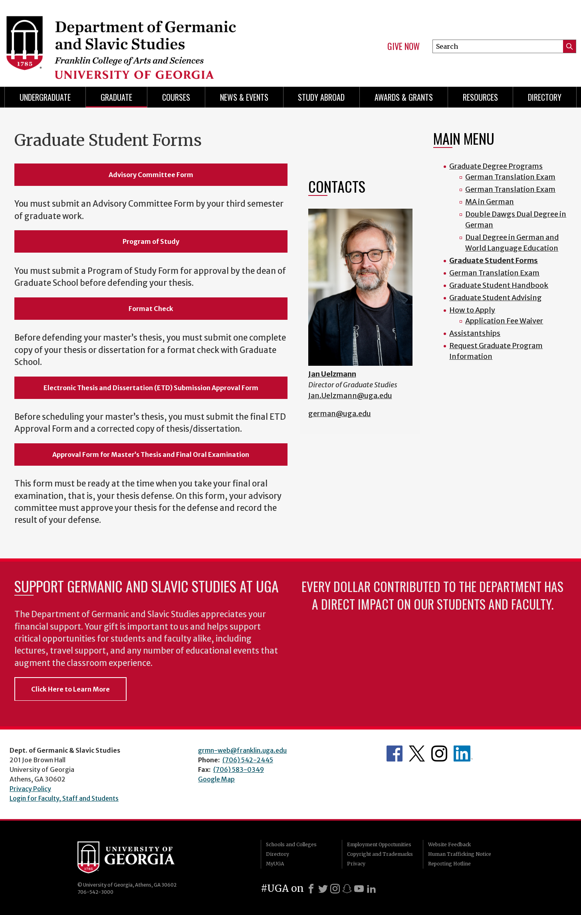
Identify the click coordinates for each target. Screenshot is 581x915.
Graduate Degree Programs (496, 166)
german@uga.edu (339, 413)
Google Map (216, 779)
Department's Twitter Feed (417, 754)
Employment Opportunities (379, 844)
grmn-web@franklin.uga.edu (242, 750)
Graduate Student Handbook (498, 285)
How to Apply (472, 310)
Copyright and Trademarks (380, 854)
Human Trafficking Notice (459, 854)
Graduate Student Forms (493, 260)
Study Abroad (321, 97)
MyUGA (275, 864)
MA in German (489, 201)
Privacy (356, 864)
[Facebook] (311, 888)
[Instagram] (335, 888)
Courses (176, 97)
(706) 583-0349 (238, 769)
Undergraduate (45, 97)
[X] (323, 888)
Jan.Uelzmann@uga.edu (350, 395)
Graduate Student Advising (495, 297)
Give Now (403, 46)
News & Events (244, 97)
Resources (480, 97)
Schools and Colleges (291, 844)
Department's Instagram (439, 754)
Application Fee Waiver (504, 320)
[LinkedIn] (371, 888)
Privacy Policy (30, 789)
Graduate (116, 97)
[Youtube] (359, 888)
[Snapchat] (347, 888)
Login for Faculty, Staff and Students (64, 798)
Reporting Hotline (449, 864)
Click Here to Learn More (70, 689)
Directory (544, 97)
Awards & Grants (404, 97)
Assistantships (474, 333)
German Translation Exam (510, 176)
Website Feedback (449, 844)
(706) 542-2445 (247, 760)
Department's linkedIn (463, 754)
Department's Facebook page (395, 754)
